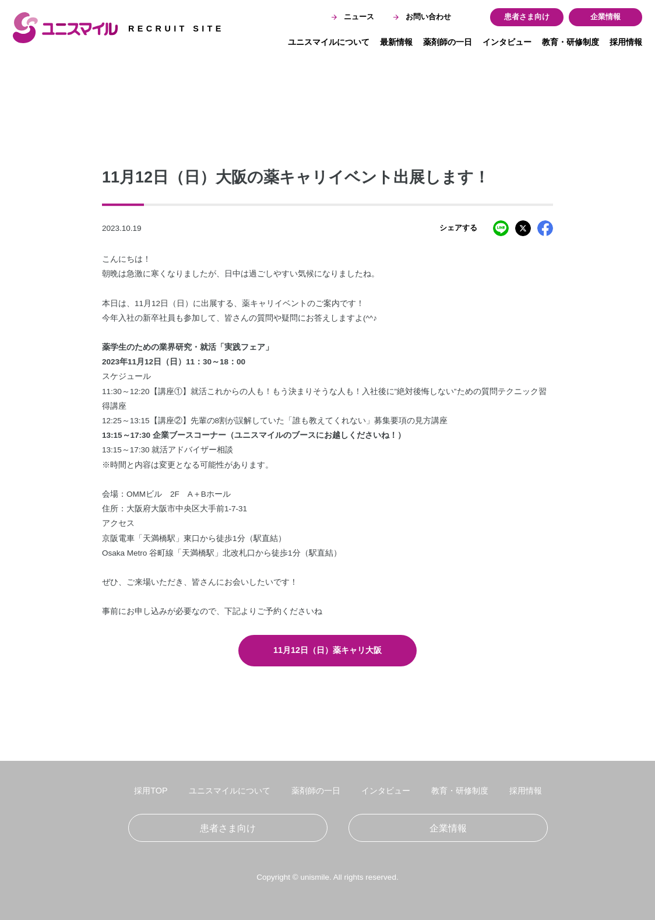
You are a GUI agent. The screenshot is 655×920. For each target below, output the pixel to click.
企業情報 (605, 17)
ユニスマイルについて (328, 42)
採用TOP (150, 790)
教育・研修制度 (570, 42)
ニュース (353, 17)
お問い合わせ (422, 17)
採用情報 (626, 42)
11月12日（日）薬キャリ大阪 (327, 650)
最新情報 (396, 42)
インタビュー (507, 42)
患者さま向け (527, 17)
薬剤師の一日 (447, 42)
